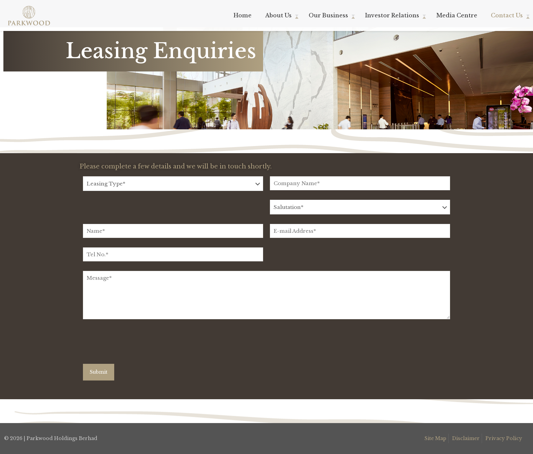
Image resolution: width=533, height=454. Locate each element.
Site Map (435, 438)
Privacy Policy (503, 438)
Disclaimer (466, 438)
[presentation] (134, 344)
